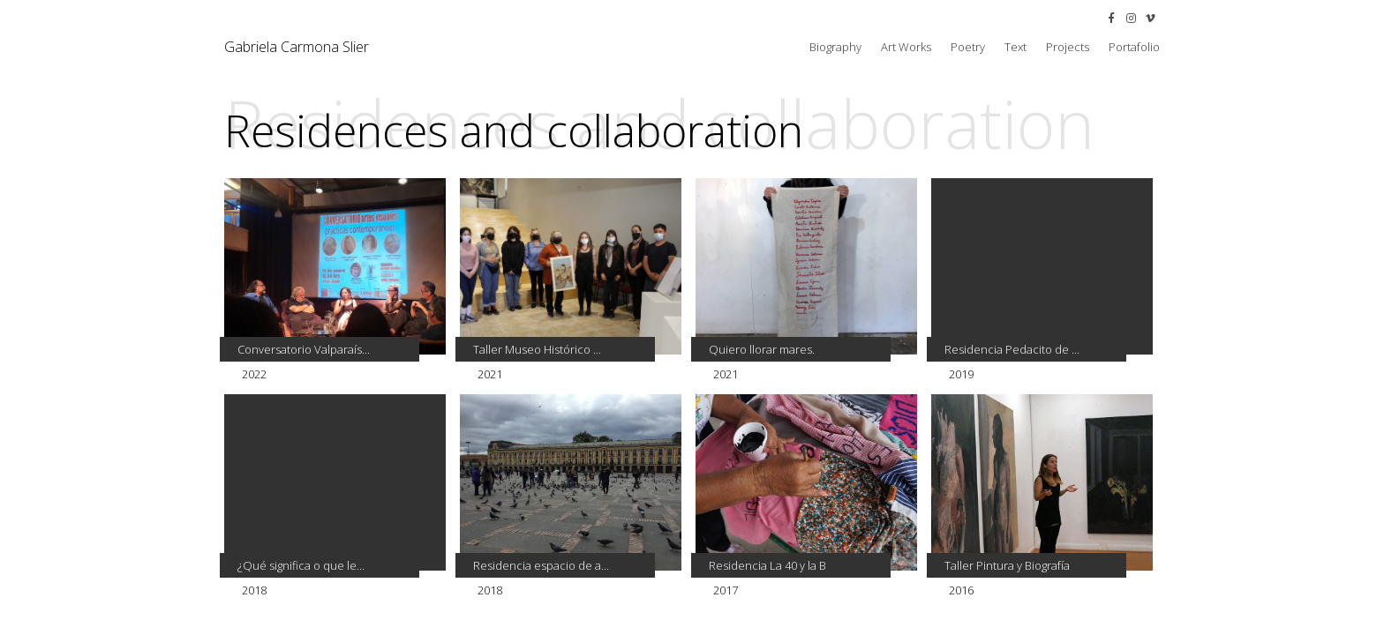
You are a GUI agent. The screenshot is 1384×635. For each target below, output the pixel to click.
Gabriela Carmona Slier (296, 46)
